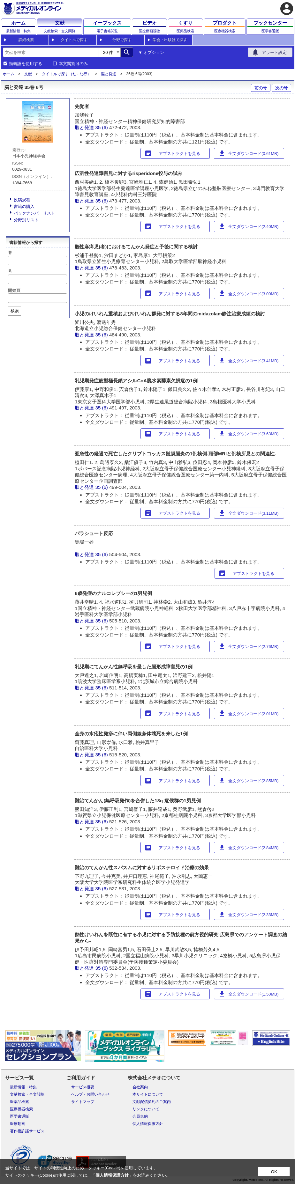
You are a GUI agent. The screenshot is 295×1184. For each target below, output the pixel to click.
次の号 (281, 87)
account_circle (286, 8)
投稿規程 (22, 199)
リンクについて (145, 1109)
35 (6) (102, 127)
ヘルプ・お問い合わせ (90, 1094)
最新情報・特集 (23, 1087)
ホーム (8, 74)
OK (274, 1171)
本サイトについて (147, 1094)
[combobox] (51, 52)
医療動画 (17, 1123)
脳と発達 (108, 74)
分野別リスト (26, 219)
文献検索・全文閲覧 (27, 1094)
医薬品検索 (19, 1101)
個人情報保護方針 (147, 1123)
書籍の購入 (24, 206)
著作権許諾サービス (27, 1131)
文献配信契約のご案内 (151, 1101)
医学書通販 (19, 1116)
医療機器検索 (21, 1109)
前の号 (260, 87)
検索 (15, 310)
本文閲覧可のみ (73, 64)
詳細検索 (26, 40)
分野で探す (122, 40)
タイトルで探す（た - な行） (66, 74)
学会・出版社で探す (170, 40)
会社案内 (140, 1087)
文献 (28, 74)
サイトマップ (82, 1101)
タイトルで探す (74, 40)
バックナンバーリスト (34, 213)
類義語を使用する (25, 64)
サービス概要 (82, 1087)
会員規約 (140, 1116)
